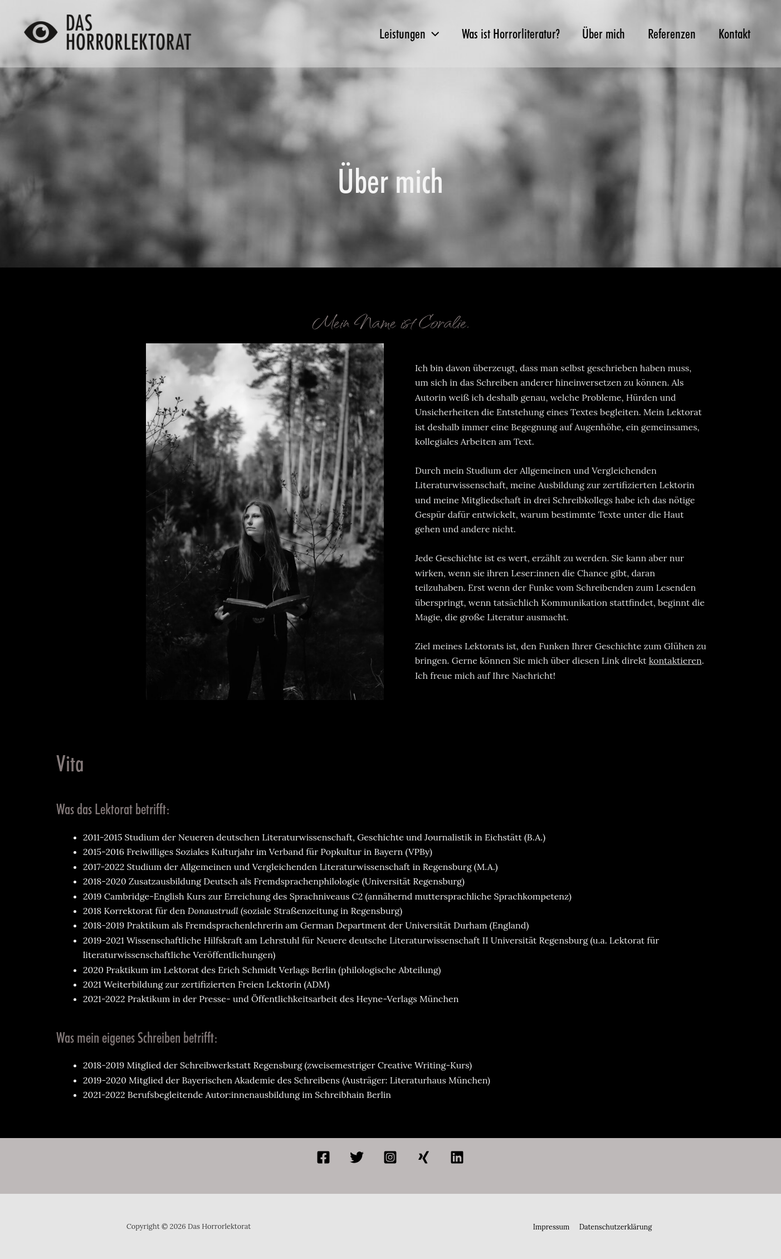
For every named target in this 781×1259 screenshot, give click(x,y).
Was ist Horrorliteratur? (496, 34)
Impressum (552, 1226)
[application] (414, 34)
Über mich (593, 34)
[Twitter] (357, 1157)
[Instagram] (390, 1157)
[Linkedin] (457, 1157)
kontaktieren (675, 660)
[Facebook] (323, 1157)
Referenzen (666, 34)
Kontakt (732, 34)
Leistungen (391, 34)
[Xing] (424, 1157)
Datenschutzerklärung (615, 1226)
